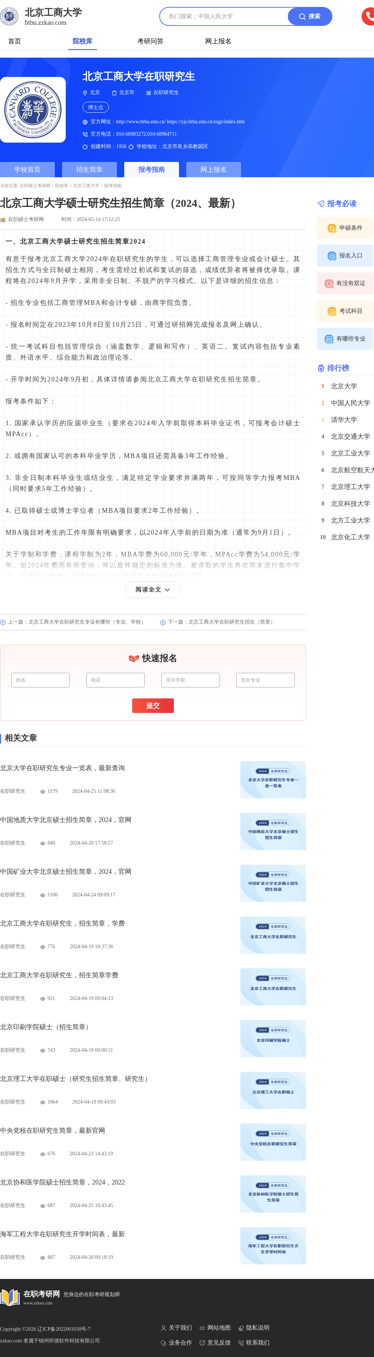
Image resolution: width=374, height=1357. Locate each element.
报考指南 (151, 169)
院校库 (82, 41)
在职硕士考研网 (35, 185)
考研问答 (150, 41)
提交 (153, 705)
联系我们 (254, 1342)
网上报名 (218, 41)
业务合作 (176, 1342)
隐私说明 (254, 1328)
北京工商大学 (86, 185)
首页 (14, 41)
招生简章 (89, 169)
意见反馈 (215, 1342)
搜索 (309, 16)
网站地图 (215, 1328)
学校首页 (27, 169)
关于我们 (176, 1328)
